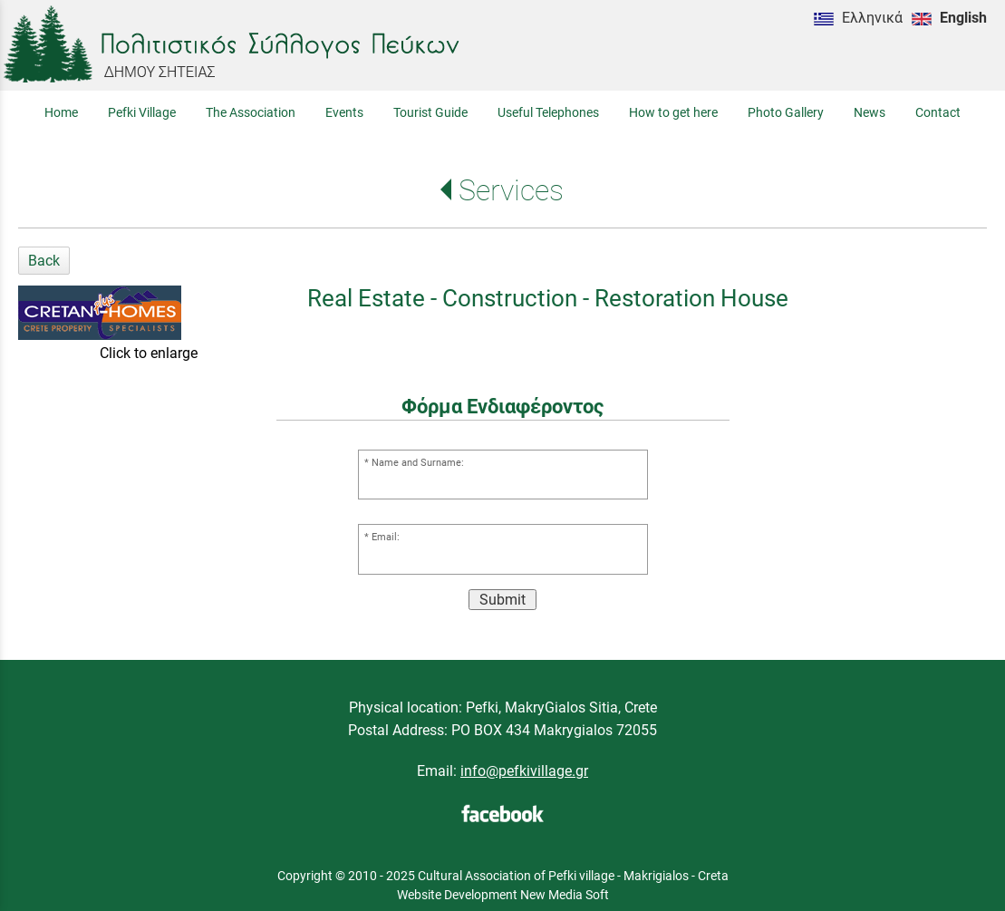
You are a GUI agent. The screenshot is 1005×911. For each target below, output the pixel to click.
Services (511, 190)
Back (44, 260)
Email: (386, 537)
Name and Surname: (418, 463)
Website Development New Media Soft (503, 894)
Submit (502, 599)
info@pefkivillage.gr (524, 771)
